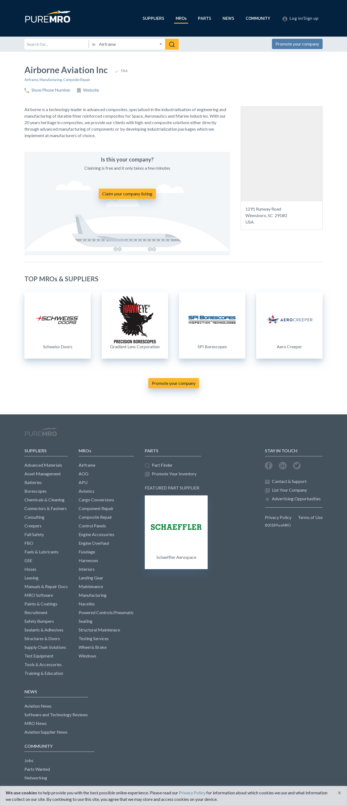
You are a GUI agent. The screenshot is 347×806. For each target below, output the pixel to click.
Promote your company (297, 43)
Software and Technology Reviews (56, 714)
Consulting (34, 517)
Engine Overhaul (94, 543)
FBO (28, 543)
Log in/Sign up (300, 18)
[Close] (339, 792)
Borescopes (35, 491)
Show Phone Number (47, 90)
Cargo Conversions (96, 499)
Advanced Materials (43, 465)
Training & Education (43, 673)
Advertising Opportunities (293, 499)
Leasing (31, 577)
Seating (85, 621)
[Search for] (56, 44)
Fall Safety (34, 534)
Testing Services (94, 638)
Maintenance (91, 586)
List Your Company (286, 490)
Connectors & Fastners (45, 508)
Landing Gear (91, 577)
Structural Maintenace (99, 629)
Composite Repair (76, 80)
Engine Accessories (96, 534)
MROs (181, 18)
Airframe (31, 80)
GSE (28, 560)
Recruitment (35, 612)
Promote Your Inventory (171, 474)
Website (88, 90)
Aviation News (38, 705)
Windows (87, 655)
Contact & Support (286, 481)
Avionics (86, 491)
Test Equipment (38, 655)
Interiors (87, 569)
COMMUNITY (258, 18)
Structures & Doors (42, 638)
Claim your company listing (127, 193)
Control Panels (92, 525)
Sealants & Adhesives (43, 629)
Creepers (32, 525)
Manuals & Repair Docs (46, 586)
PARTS (204, 18)
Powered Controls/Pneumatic (106, 612)
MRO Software (38, 595)
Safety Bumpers (39, 621)
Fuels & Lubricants (41, 551)
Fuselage (87, 551)
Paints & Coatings (40, 603)
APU (83, 482)
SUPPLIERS (153, 18)
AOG (83, 473)
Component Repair (96, 508)
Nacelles (87, 603)
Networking (35, 777)
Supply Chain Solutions (45, 647)
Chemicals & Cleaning (44, 499)
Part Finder (159, 465)
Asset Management (42, 473)
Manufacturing (51, 80)
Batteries (33, 482)
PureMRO (40, 434)
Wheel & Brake (93, 647)
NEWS (228, 18)
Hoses (30, 569)
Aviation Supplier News (46, 731)
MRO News (35, 723)
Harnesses (88, 560)
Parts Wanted (37, 769)
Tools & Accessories (43, 664)
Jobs (28, 760)
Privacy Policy (278, 517)
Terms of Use (310, 517)
